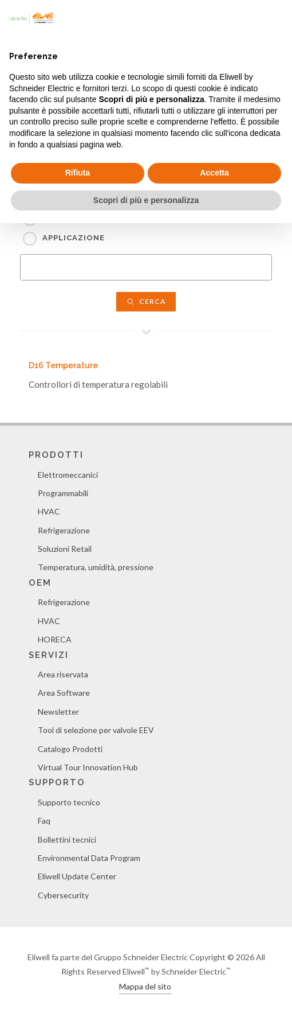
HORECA (55, 639)
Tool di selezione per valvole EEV (96, 730)
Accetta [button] (214, 172)
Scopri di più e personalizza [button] (146, 200)
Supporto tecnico (69, 802)
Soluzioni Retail (65, 549)
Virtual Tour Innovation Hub (88, 767)
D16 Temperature (63, 365)
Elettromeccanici (68, 475)
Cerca (146, 301)
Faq (44, 820)
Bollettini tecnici (67, 839)
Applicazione (73, 237)
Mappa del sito (145, 986)
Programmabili (63, 493)
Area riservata (63, 674)
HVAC (49, 511)
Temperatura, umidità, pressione (95, 567)
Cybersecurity (63, 895)
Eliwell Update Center (77, 876)
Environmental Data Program (89, 858)
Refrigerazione (64, 530)
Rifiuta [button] (77, 172)
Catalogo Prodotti (70, 749)
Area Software (64, 693)
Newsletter (58, 711)
